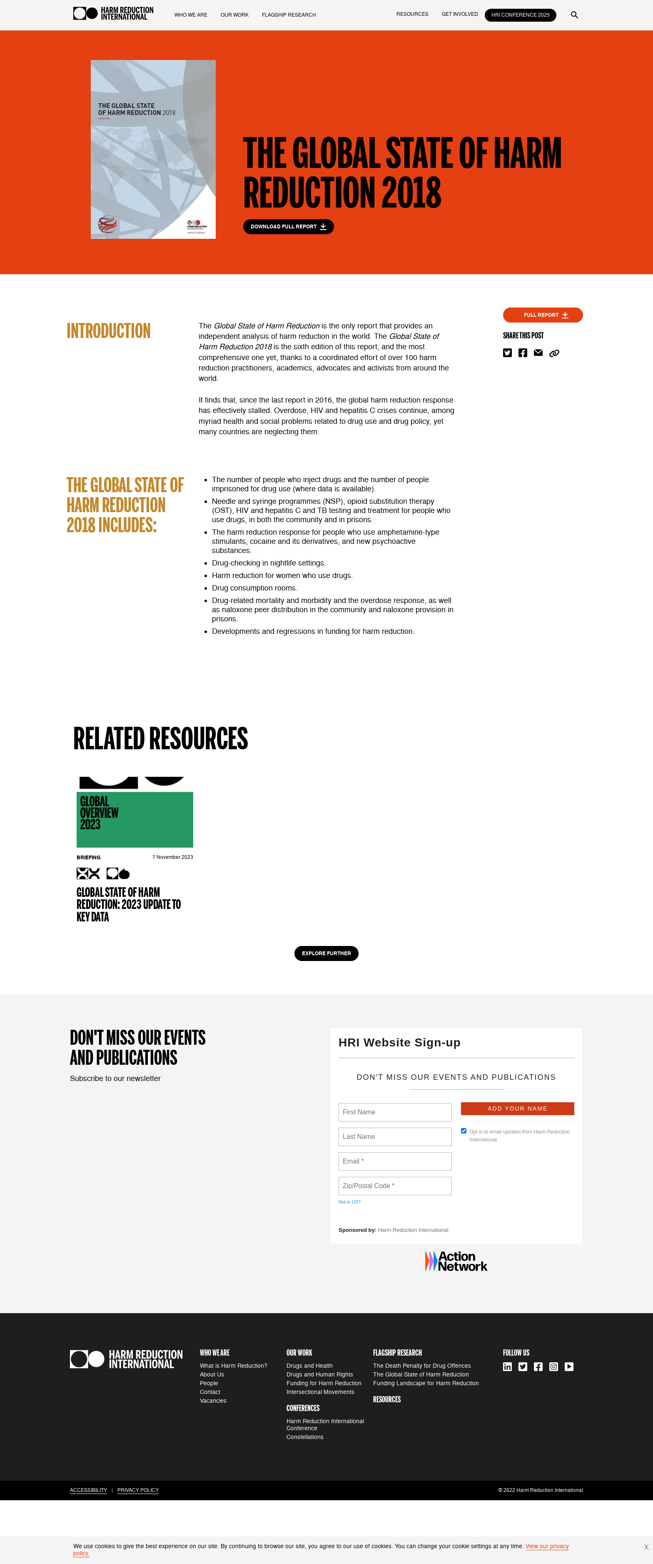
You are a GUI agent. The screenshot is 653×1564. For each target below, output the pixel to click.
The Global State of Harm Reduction (421, 1438)
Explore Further (326, 1017)
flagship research (291, 14)
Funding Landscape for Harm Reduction (426, 1447)
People (209, 1447)
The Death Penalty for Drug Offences (422, 1429)
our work (236, 14)
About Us (212, 1438)
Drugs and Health (310, 1429)
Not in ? (350, 1266)
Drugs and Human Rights (320, 1438)
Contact (210, 1455)
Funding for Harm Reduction (324, 1447)
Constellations (305, 1501)
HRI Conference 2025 (520, 15)
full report (546, 315)
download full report (288, 226)
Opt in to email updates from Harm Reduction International (515, 1199)
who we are (192, 14)
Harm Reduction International (413, 1294)
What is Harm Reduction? (233, 1429)
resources (412, 14)
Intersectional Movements (320, 1455)
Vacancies (213, 1464)
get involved (460, 14)
